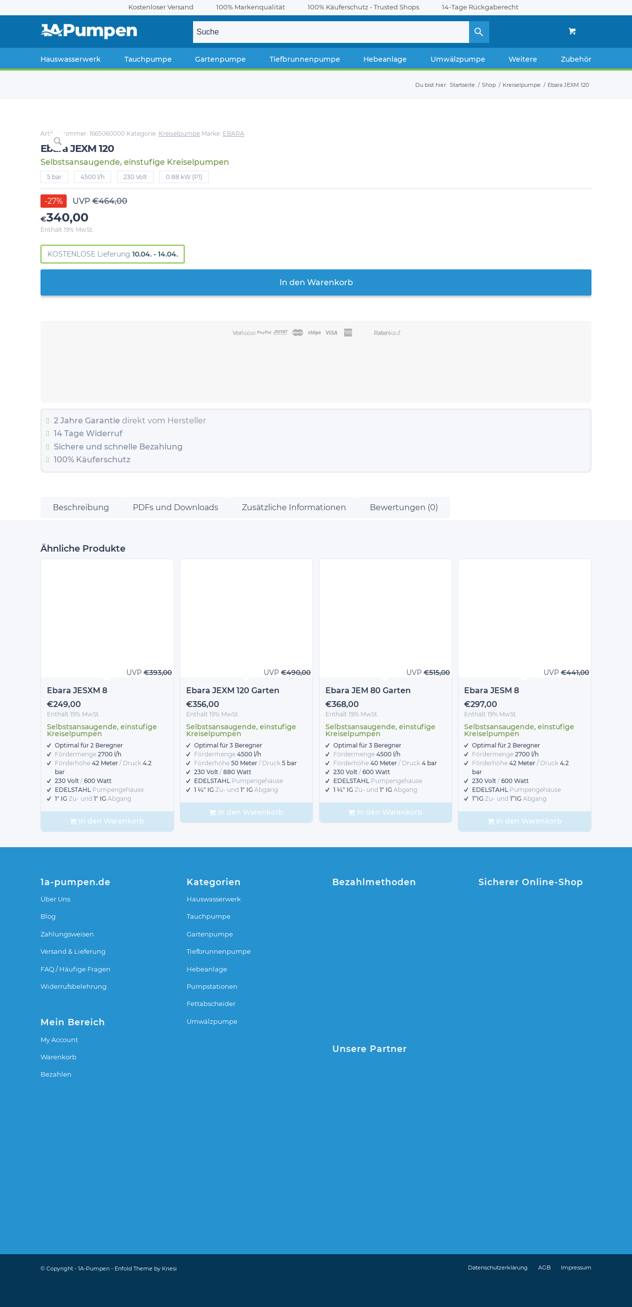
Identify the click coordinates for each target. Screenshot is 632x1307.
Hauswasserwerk (214, 924)
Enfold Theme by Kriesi (146, 1293)
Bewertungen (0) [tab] (404, 532)
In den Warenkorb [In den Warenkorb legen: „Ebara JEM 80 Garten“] (386, 837)
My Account (59, 1064)
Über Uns (55, 924)
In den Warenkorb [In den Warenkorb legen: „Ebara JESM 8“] (525, 846)
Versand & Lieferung (73, 976)
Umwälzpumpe (212, 1046)
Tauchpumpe (209, 941)
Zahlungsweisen (67, 959)
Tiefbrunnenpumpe (219, 976)
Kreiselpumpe (495, 133)
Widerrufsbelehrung (73, 1011)
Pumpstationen (212, 1011)
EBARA (550, 133)
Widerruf (420, 433)
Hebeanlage (207, 994)
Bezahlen (56, 1099)
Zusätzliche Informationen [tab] (294, 532)
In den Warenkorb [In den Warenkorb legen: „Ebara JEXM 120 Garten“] (246, 837)
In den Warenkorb (474, 282)
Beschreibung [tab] (81, 532)
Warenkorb (58, 1081)
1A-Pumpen (94, 1293)
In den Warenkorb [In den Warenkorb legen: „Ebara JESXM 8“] (107, 846)
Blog (48, 941)
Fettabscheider (211, 1029)
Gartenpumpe (210, 959)
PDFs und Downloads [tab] (175, 532)
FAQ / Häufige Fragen (75, 994)
